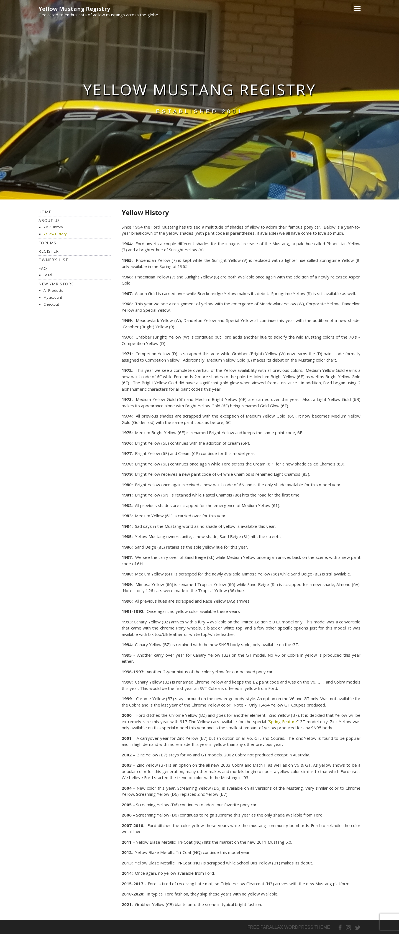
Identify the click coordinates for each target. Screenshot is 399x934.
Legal (48, 275)
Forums (47, 242)
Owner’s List (53, 259)
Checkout (51, 304)
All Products (53, 290)
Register (49, 251)
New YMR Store (56, 283)
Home (45, 211)
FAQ (43, 268)
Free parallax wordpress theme (288, 927)
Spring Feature (283, 721)
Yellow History (55, 234)
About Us (49, 220)
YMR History (53, 227)
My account (53, 297)
